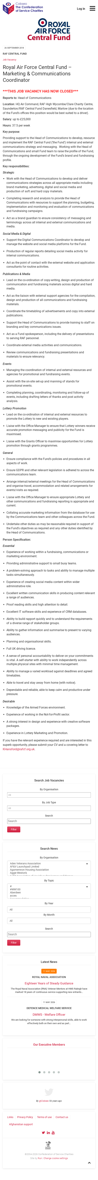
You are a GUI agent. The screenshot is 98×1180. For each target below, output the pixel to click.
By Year (49, 903)
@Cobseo (44, 1101)
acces (47, 895)
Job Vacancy (9, 59)
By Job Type (49, 802)
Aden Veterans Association (47, 863)
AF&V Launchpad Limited (47, 866)
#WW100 (47, 889)
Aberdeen (47, 892)
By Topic (49, 880)
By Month (49, 914)
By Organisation (49, 789)
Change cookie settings (56, 1158)
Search (49, 815)
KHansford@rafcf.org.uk (19, 749)
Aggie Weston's (47, 872)
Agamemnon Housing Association (47, 869)
